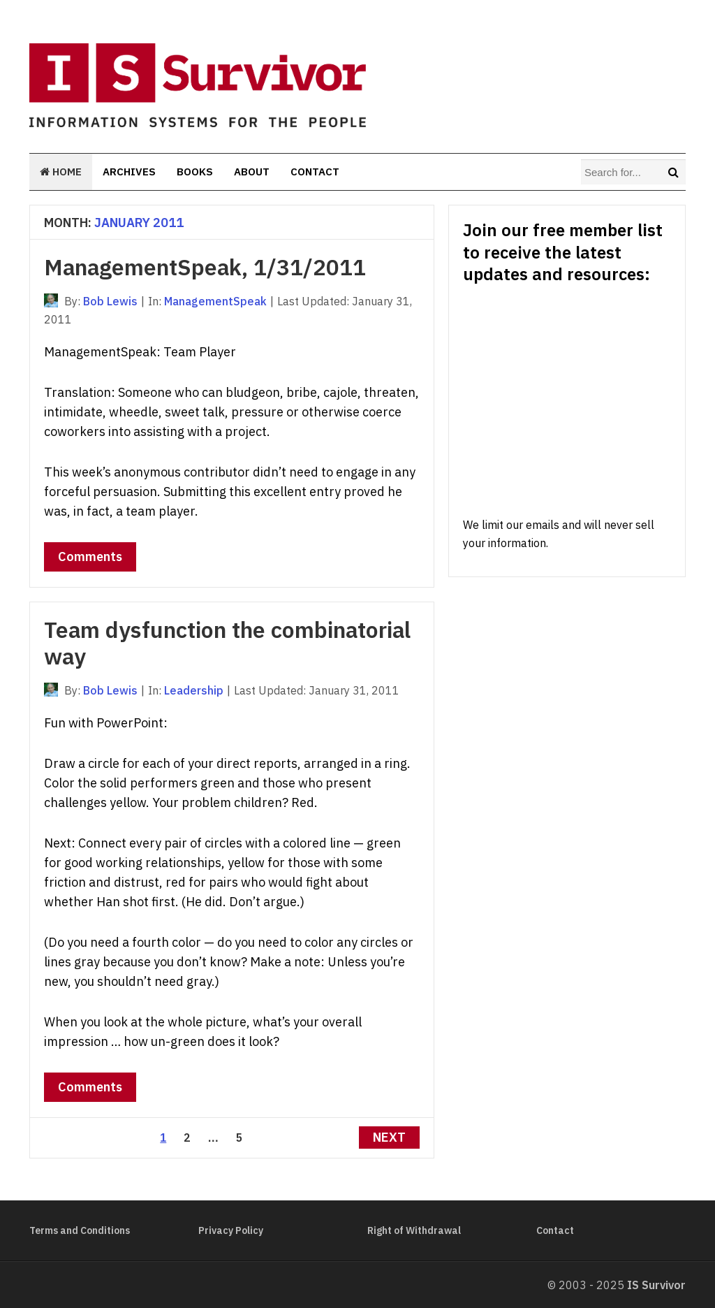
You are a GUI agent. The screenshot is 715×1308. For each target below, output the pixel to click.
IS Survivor (656, 1285)
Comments (90, 556)
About (252, 171)
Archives (129, 171)
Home (61, 171)
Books (195, 171)
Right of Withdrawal (414, 1230)
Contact (314, 171)
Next (389, 1137)
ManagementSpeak (215, 301)
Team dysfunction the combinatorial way (227, 643)
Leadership (193, 690)
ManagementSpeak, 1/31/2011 (205, 267)
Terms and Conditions (79, 1230)
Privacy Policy (230, 1230)
